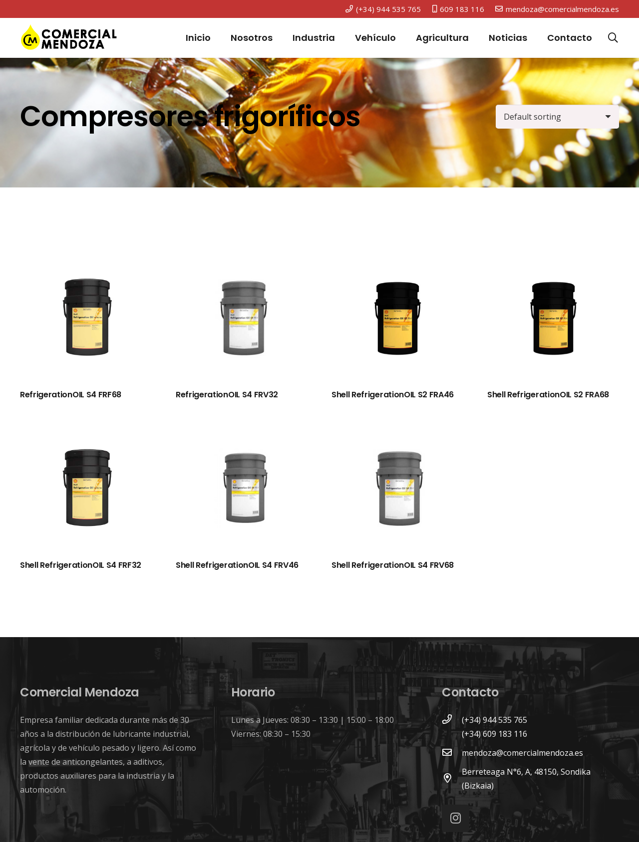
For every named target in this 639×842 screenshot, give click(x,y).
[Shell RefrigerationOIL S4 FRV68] (397, 490)
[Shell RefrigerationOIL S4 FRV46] (242, 490)
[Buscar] (613, 38)
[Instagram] (455, 818)
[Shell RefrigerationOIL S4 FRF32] (86, 490)
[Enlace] (69, 38)
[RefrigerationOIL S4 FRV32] (242, 319)
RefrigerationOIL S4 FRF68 (70, 394)
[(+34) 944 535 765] (452, 720)
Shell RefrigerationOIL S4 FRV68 (392, 565)
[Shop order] (557, 117)
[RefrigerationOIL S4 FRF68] (86, 319)
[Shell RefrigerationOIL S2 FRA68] (553, 319)
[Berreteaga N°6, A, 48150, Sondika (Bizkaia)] (452, 779)
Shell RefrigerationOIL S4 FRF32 (80, 565)
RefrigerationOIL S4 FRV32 (227, 394)
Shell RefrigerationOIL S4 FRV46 (237, 565)
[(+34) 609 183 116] (452, 734)
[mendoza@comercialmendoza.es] (452, 753)
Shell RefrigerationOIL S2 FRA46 (392, 394)
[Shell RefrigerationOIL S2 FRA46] (397, 319)
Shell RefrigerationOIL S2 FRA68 (548, 394)
